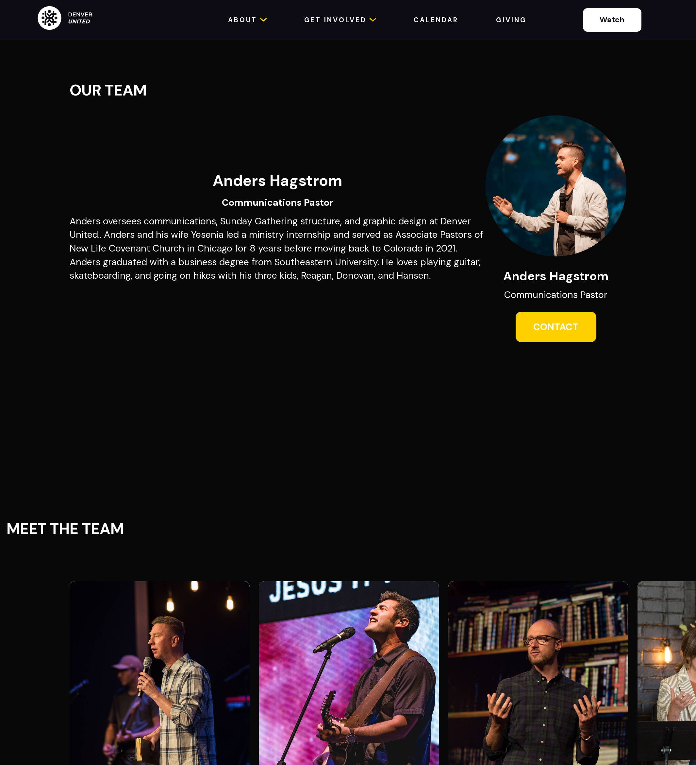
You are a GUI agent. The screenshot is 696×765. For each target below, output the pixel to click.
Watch (612, 20)
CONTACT (555, 327)
